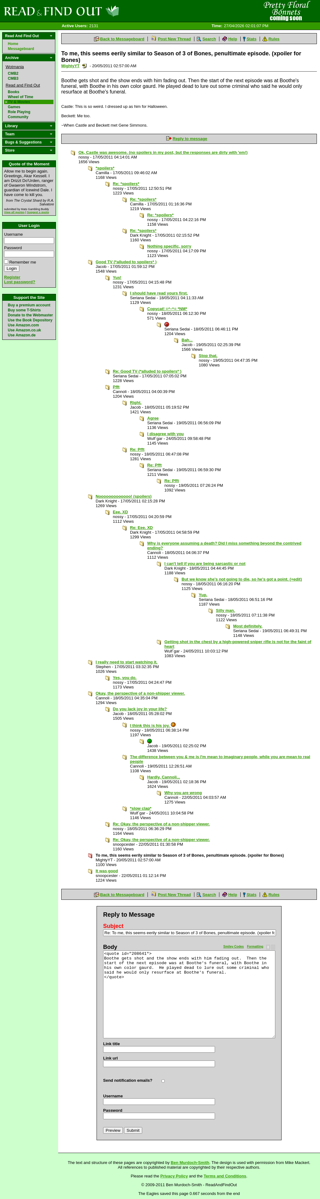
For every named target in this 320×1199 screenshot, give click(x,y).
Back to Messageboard (122, 39)
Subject (113, 926)
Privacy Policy (174, 1176)
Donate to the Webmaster (30, 315)
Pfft (116, 387)
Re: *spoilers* (126, 183)
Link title (111, 1043)
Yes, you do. (125, 677)
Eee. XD (120, 512)
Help (232, 39)
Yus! (117, 277)
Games (14, 107)
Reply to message (190, 138)
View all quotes (14, 212)
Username (13, 234)
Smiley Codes (233, 946)
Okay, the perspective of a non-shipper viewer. (140, 693)
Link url (110, 1058)
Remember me (22, 262)
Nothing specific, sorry (169, 246)
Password (13, 247)
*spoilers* (105, 168)
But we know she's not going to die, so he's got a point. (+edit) (242, 579)
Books (13, 92)
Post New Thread (174, 39)
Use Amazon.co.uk (24, 330)
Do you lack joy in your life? (140, 709)
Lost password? (19, 282)
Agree (153, 418)
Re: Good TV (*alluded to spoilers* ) (147, 371)
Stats (252, 39)
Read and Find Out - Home (94, 11)
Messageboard (21, 49)
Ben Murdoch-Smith (190, 1162)
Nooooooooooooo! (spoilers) (124, 496)
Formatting (255, 946)
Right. (136, 402)
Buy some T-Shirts (24, 310)
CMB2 (13, 73)
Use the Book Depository (30, 320)
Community (18, 117)
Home (13, 44)
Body (110, 947)
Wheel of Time (20, 97)
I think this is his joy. (153, 725)
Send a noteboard (84, 65)
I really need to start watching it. (127, 662)
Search (209, 39)
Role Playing (19, 112)
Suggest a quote (38, 212)
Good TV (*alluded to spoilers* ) (126, 261)
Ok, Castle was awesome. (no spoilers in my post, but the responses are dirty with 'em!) (163, 152)
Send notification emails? (127, 1080)
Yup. (203, 594)
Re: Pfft (137, 449)
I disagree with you (165, 433)
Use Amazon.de (22, 335)
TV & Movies (19, 102)
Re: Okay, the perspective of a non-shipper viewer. (161, 824)
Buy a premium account (29, 305)
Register (12, 277)
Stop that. (208, 355)
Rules (273, 39)
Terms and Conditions (225, 1176)
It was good (107, 871)
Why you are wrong (183, 792)
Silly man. (225, 610)
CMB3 (13, 78)
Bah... (187, 340)
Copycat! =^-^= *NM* (167, 308)
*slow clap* (141, 808)
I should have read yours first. (159, 293)
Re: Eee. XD (141, 527)
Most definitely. (247, 626)
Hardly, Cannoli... (163, 777)
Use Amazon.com (23, 325)
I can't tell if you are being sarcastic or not (205, 563)
